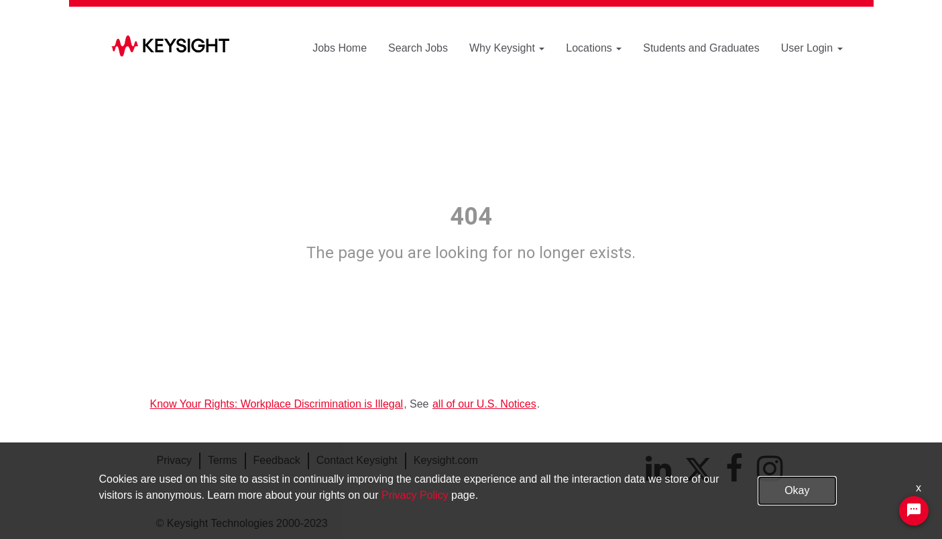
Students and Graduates (701, 48)
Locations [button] (594, 48)
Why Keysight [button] (506, 48)
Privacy (174, 460)
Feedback (276, 460)
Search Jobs (418, 48)
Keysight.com (446, 460)
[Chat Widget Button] (914, 511)
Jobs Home (339, 48)
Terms (222, 460)
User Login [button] (812, 48)
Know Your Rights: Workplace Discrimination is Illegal (277, 404)
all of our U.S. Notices (484, 404)
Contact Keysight (357, 460)
